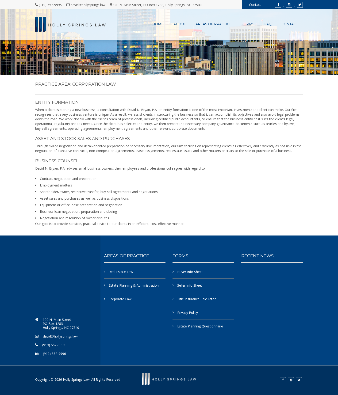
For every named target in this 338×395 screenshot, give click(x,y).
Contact (255, 4)
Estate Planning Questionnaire (200, 326)
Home (158, 24)
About (179, 24)
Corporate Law (120, 299)
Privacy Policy (187, 313)
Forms (248, 24)
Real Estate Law (121, 272)
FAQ (268, 24)
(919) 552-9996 (54, 354)
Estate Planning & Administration (134, 285)
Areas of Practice (214, 24)
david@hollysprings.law (88, 5)
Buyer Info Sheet (190, 272)
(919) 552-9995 (50, 5)
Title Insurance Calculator (196, 299)
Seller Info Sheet (189, 285)
